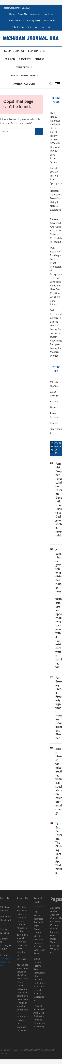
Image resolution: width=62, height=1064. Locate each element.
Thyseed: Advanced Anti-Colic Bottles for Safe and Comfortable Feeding (56, 230)
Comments (56, 448)
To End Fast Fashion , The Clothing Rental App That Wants (58, 848)
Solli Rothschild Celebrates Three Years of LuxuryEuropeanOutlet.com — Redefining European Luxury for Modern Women (56, 333)
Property (25, 59)
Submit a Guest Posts (22, 27)
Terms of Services (15, 20)
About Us (22, 14)
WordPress (31, 1050)
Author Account (42, 27)
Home (12, 14)
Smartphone (36, 50)
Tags (60, 445)
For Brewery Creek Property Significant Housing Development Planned (58, 708)
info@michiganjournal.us (5, 962)
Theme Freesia (18, 1050)
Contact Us (35, 14)
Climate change (14, 50)
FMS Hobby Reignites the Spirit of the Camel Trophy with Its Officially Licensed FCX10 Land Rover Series (39, 932)
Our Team (48, 14)
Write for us (49, 20)
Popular (52, 446)
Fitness (39, 59)
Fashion (10, 59)
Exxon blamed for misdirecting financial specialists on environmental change (58, 781)
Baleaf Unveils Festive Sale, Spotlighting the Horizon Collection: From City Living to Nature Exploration (56, 191)
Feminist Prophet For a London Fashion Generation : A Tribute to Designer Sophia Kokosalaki (58, 501)
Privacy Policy (33, 20)
